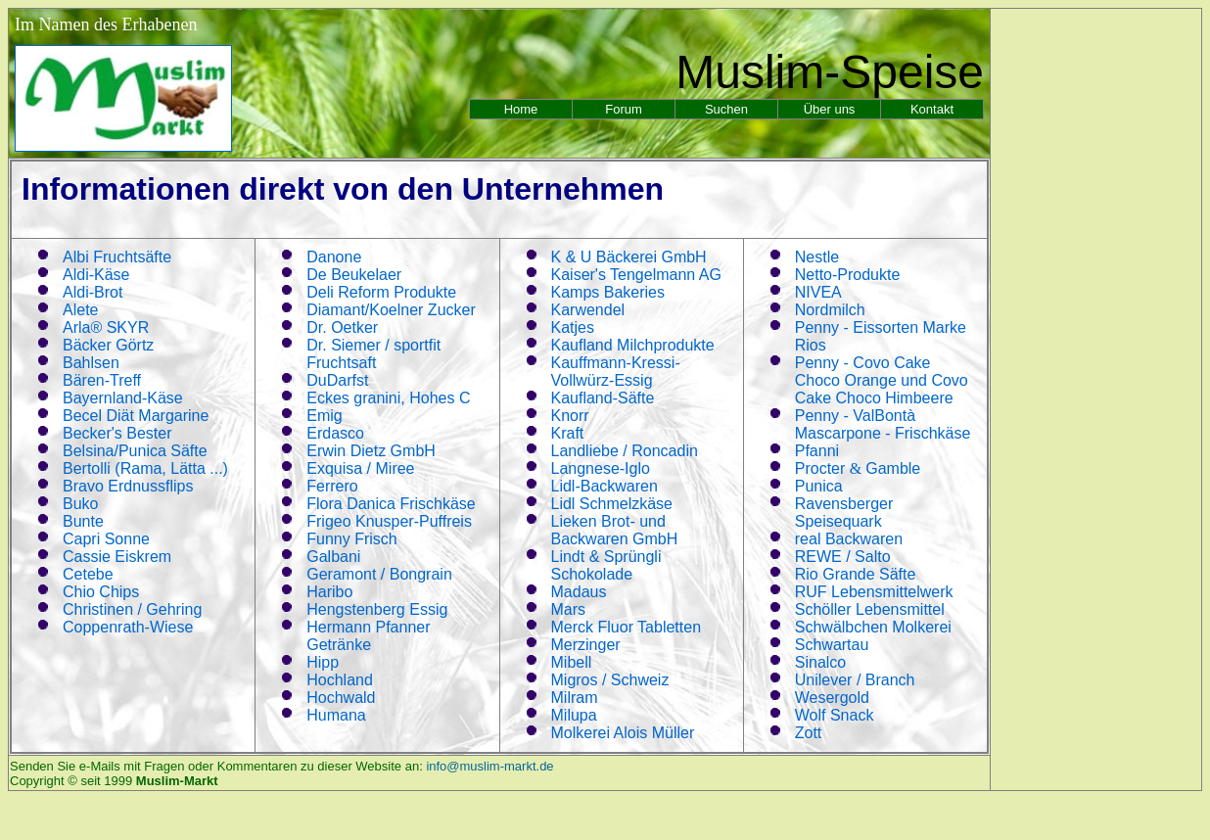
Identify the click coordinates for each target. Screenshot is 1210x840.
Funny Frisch (351, 539)
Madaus (579, 591)
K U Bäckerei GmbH (629, 257)
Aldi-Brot (92, 292)
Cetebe (88, 574)
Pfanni (817, 451)
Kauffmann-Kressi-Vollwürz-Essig (615, 371)
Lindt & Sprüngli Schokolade (606, 565)
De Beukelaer (353, 274)
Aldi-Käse (96, 274)
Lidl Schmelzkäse (612, 503)
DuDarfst (337, 380)
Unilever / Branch (855, 680)
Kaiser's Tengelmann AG (636, 274)
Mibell (571, 662)
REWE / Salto (843, 556)
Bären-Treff (102, 380)
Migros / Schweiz (610, 680)
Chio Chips (101, 591)
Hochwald (340, 697)
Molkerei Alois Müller (623, 732)
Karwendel (588, 310)
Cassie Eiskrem (117, 556)
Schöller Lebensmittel (870, 609)
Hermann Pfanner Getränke (368, 636)
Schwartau (832, 644)
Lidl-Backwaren (604, 486)
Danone (333, 257)
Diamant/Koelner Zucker (391, 310)
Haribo (329, 591)
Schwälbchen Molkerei (873, 627)
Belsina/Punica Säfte (135, 451)
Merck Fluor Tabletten (626, 627)
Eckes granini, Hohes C (388, 398)
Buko (80, 503)
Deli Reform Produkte (381, 292)
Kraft (567, 433)
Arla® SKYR (106, 327)
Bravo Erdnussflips (128, 486)
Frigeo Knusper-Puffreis (389, 521)
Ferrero (331, 486)
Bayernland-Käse (123, 398)
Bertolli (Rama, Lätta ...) (145, 468)
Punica (819, 486)
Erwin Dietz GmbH (371, 451)
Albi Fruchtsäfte (117, 257)
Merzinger (586, 644)
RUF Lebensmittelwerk (874, 591)
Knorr (570, 415)
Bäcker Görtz (108, 345)
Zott (808, 732)
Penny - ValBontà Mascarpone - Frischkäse (883, 424)
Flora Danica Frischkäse (391, 503)
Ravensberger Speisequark (844, 512)
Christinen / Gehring (132, 609)
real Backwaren (849, 539)
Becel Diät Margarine (136, 415)
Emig (324, 415)
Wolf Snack (834, 715)
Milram (574, 697)
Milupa (574, 715)
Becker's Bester (117, 433)
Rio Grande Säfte (855, 574)
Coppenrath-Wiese (128, 627)
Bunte (83, 521)
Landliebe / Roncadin (624, 451)
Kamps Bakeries (608, 292)
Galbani (333, 556)
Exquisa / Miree (360, 468)
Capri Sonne (106, 539)
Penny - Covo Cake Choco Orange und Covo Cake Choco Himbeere (881, 380)
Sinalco (820, 662)
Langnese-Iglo (600, 468)
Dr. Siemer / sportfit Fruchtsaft (373, 354)
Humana (335, 715)
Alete (80, 310)
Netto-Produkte (848, 274)
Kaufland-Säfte (603, 398)
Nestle (817, 257)
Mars (568, 609)
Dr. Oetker (342, 327)
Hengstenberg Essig (376, 609)
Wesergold (832, 697)
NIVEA (818, 292)
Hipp (322, 662)
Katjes (572, 327)
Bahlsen (91, 362)
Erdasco (335, 433)
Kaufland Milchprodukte (633, 345)
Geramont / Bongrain (379, 574)
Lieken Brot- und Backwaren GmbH (614, 530)
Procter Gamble (858, 468)
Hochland (339, 680)
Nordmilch (830, 310)
